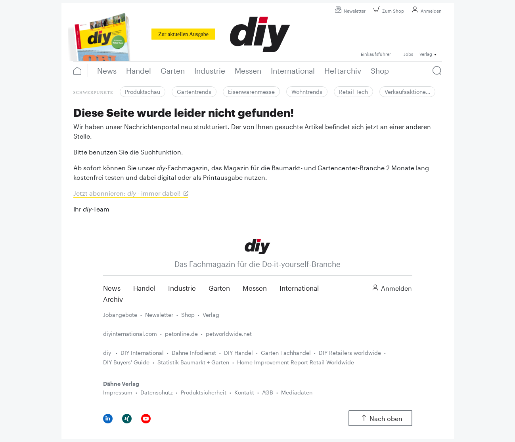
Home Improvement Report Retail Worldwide (295, 362)
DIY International (142, 352)
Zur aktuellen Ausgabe (183, 34)
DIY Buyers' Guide (126, 362)
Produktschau (142, 91)
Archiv (113, 299)
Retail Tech (353, 91)
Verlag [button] (425, 54)
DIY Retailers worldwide (350, 352)
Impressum (117, 392)
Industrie (182, 288)
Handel (144, 288)
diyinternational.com (130, 333)
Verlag (211, 314)
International (299, 288)
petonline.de (181, 333)
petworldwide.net (229, 333)
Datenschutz (156, 392)
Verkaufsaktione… (407, 91)
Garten (219, 288)
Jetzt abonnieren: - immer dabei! (127, 193)
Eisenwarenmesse (251, 91)
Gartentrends (194, 91)
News (112, 288)
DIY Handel (238, 352)
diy (108, 352)
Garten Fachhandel (286, 352)
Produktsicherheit (203, 392)
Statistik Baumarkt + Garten (193, 362)
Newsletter (349, 10)
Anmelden (426, 10)
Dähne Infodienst (194, 352)
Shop (188, 314)
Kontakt (244, 392)
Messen (255, 288)
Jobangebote (120, 314)
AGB (267, 392)
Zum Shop (387, 10)
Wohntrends (306, 91)
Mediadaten (296, 392)
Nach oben (380, 418)
